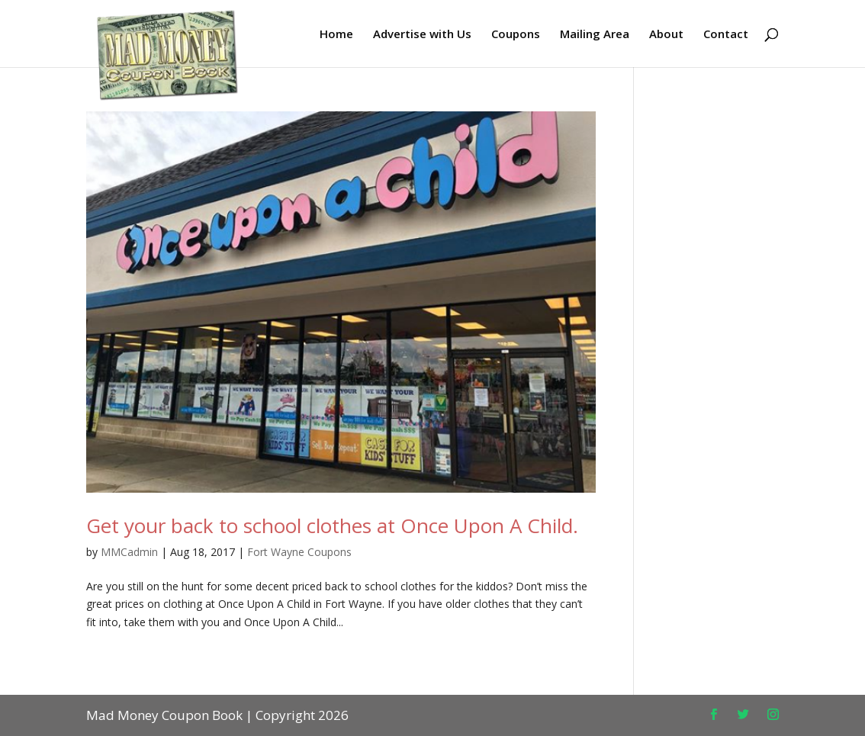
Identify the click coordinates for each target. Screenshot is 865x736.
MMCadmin (129, 552)
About (666, 34)
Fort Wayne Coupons (299, 552)
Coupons (515, 34)
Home (336, 34)
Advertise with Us (422, 34)
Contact (725, 34)
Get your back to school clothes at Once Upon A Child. (332, 525)
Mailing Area (594, 34)
